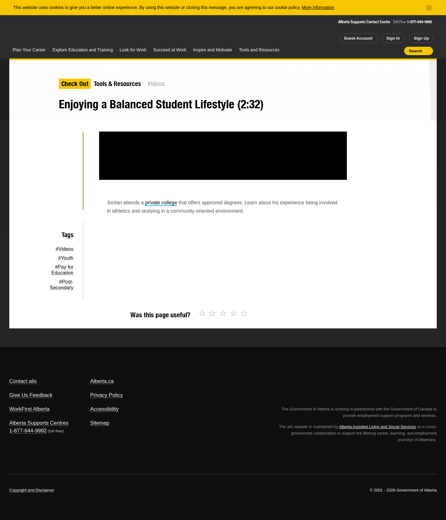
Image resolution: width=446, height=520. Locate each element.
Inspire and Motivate (212, 49)
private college (161, 202)
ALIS (76, 30)
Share (364, 51)
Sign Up (421, 38)
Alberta (34, 31)
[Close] (429, 8)
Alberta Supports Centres (38, 423)
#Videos (64, 249)
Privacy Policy (106, 395)
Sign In (393, 38)
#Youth (65, 258)
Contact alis (23, 381)
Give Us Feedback (31, 395)
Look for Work (133, 49)
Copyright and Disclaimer (31, 490)
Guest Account (358, 38)
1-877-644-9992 (419, 22)
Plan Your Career (29, 49)
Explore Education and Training (83, 49)
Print (397, 51)
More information (318, 7)
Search (415, 51)
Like (386, 50)
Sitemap (99, 423)
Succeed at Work (169, 49)
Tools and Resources (259, 49)
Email (68, 201)
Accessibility (104, 409)
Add (375, 51)
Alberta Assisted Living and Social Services (377, 426)
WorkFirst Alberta (29, 409)
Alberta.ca (102, 381)
